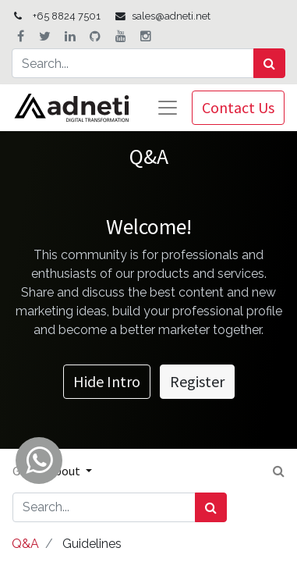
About (65, 470)
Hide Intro (106, 381)
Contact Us (238, 107)
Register (197, 381)
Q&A (25, 543)
